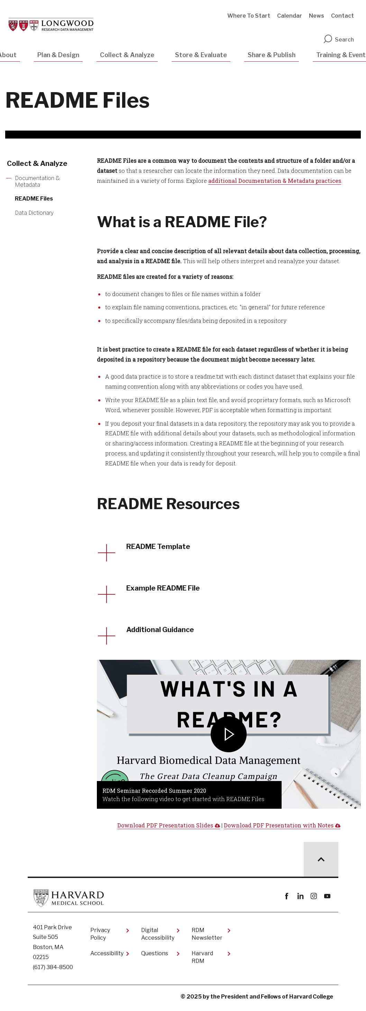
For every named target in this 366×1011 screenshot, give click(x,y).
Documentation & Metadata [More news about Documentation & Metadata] (37, 181)
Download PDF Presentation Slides (165, 828)
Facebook (287, 899)
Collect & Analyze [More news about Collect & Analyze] (37, 163)
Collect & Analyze (127, 55)
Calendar (289, 15)
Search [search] (338, 39)
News (316, 15)
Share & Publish (271, 55)
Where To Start (248, 15)
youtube (327, 899)
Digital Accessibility (157, 937)
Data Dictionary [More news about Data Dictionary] (34, 213)
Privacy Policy (100, 937)
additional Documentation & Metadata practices (274, 180)
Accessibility (106, 956)
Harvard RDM (202, 960)
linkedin (300, 899)
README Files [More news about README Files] (34, 198)
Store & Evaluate (201, 55)
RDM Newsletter (207, 937)
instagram (314, 899)
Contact (342, 15)
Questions (154, 956)
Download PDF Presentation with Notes (278, 828)
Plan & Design (58, 55)
